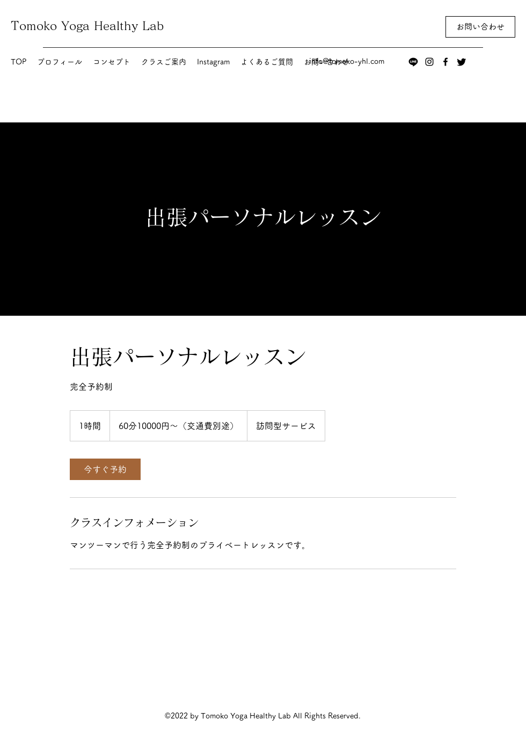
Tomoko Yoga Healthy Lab (87, 26)
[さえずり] (461, 61)
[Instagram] (429, 61)
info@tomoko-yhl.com (346, 61)
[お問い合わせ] (480, 27)
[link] (105, 469)
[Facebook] (445, 61)
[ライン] (413, 61)
